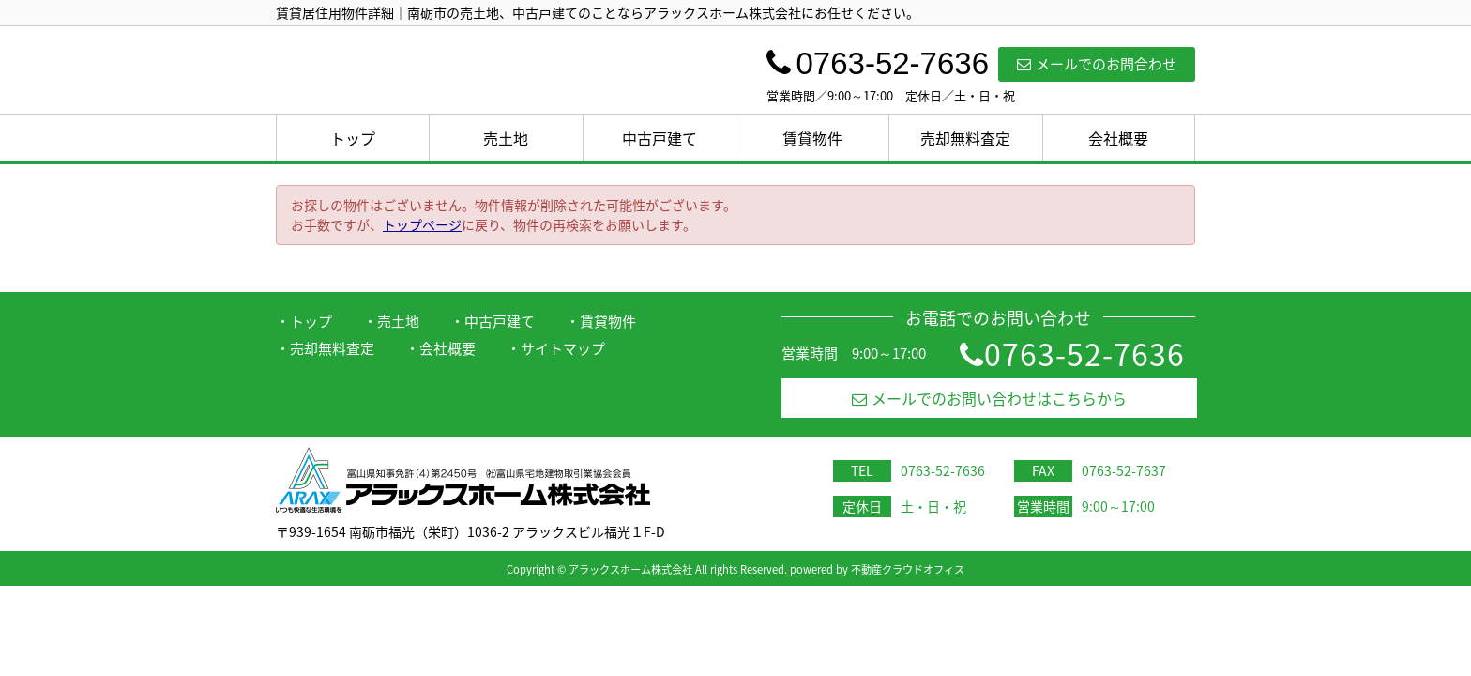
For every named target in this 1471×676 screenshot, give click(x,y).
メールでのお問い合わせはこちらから (989, 398)
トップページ (422, 224)
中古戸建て (659, 138)
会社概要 (1118, 138)
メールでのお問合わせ (1096, 64)
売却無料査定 (965, 138)
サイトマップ (563, 348)
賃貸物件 (812, 138)
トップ (352, 138)
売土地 (505, 138)
